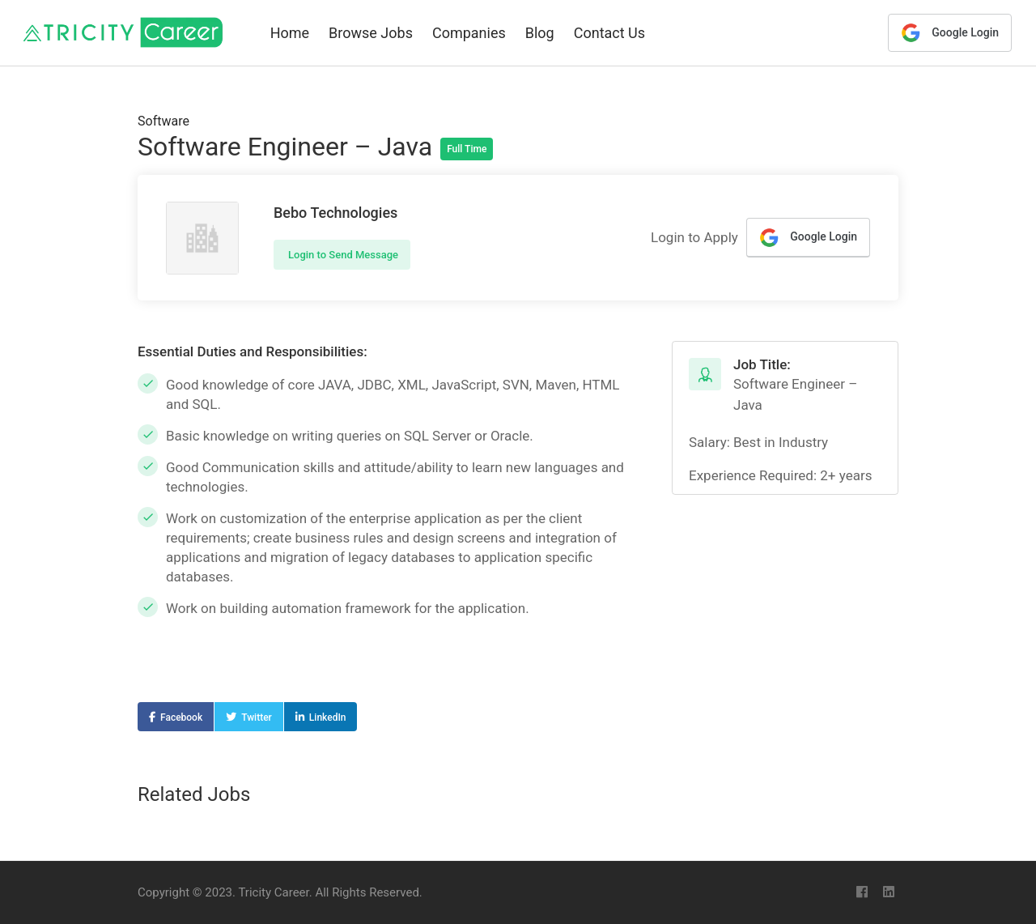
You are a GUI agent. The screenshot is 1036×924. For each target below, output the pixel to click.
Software (163, 121)
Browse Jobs (371, 32)
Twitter (256, 717)
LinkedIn (327, 717)
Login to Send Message (342, 255)
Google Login (950, 33)
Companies (469, 32)
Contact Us (609, 32)
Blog (539, 32)
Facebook (181, 717)
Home (289, 32)
